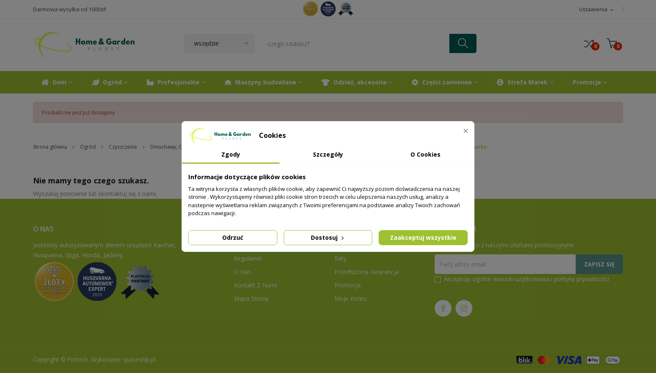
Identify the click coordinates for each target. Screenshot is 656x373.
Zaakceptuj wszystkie (423, 237)
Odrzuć (232, 237)
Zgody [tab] (230, 154)
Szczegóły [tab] (328, 154)
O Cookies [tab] (425, 154)
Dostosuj (328, 237)
